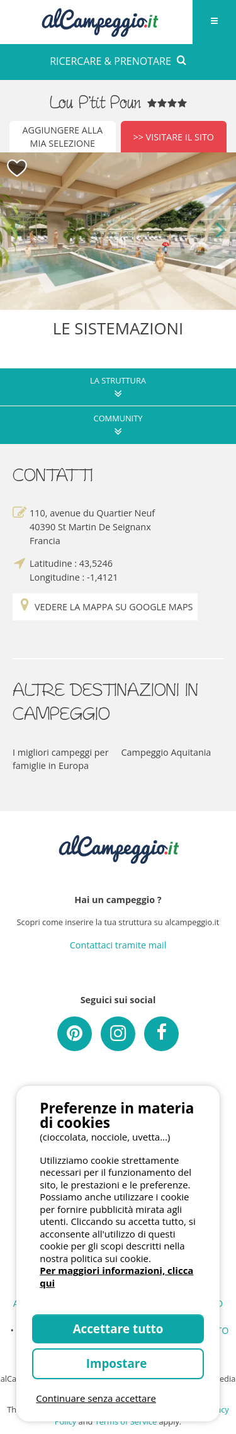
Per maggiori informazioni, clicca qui (116, 1276)
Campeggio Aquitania (166, 752)
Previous (15, 231)
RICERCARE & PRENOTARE (118, 61)
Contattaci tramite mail (118, 945)
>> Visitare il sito (173, 137)
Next (220, 231)
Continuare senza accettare (96, 1398)
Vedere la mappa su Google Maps (105, 606)
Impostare (118, 1363)
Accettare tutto (118, 1328)
